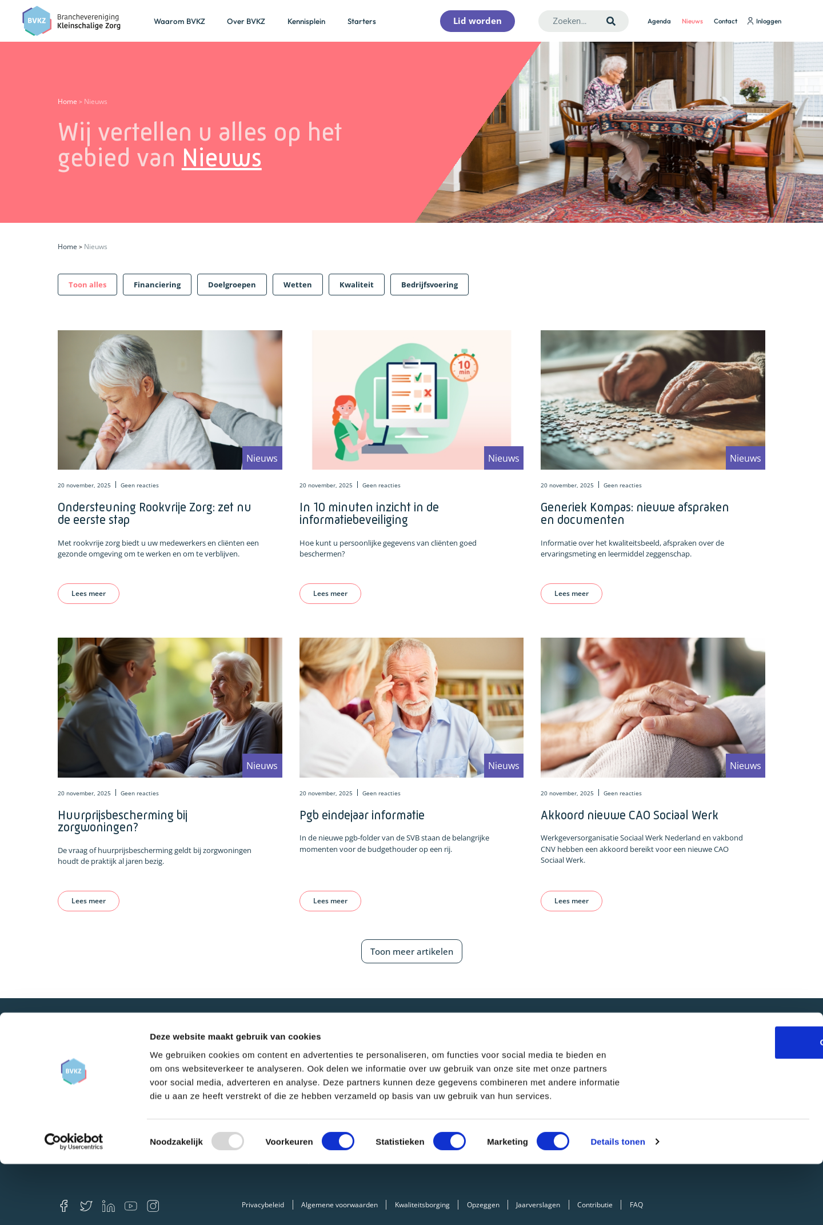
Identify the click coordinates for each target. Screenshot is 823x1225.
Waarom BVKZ (179, 21)
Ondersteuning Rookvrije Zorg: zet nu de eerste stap (154, 513)
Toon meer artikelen (411, 951)
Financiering (482, 1061)
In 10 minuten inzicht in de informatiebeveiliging (369, 513)
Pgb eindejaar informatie (362, 815)
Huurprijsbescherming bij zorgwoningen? (122, 821)
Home (67, 101)
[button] (87, 284)
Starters (361, 21)
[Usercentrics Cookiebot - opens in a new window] (74, 1202)
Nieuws (692, 21)
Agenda (659, 21)
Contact (725, 21)
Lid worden (320, 1061)
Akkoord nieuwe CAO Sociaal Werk (629, 815)
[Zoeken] (611, 21)
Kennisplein (306, 21)
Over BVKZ (246, 21)
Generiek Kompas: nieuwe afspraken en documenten (635, 513)
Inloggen (764, 21)
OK (727, 1103)
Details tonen (617, 1202)
